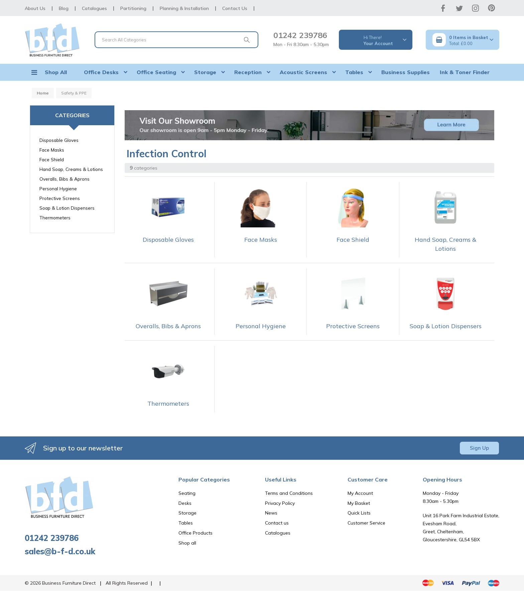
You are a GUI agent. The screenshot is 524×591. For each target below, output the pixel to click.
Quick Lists (359, 513)
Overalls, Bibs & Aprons (64, 179)
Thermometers (55, 217)
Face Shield (51, 159)
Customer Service (366, 523)
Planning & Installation (184, 8)
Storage (205, 72)
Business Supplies (405, 72)
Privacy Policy (280, 503)
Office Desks (101, 72)
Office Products (195, 533)
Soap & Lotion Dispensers (67, 208)
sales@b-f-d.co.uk (60, 551)
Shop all (187, 543)
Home (43, 92)
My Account (360, 493)
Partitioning (133, 8)
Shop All (56, 72)
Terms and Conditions (289, 493)
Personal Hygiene (58, 188)
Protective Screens (59, 198)
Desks (184, 503)
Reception (248, 72)
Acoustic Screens (303, 72)
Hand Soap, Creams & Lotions (71, 169)
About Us (35, 8)
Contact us (277, 523)
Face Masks (51, 150)
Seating (186, 493)
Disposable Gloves (59, 140)
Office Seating (156, 72)
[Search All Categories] (176, 39)
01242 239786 (300, 35)
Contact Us (234, 8)
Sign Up (479, 448)
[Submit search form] (246, 39)
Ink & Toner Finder (465, 72)
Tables (354, 72)
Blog (64, 8)
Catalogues (94, 8)
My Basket (359, 503)
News (271, 513)
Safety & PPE (74, 92)
